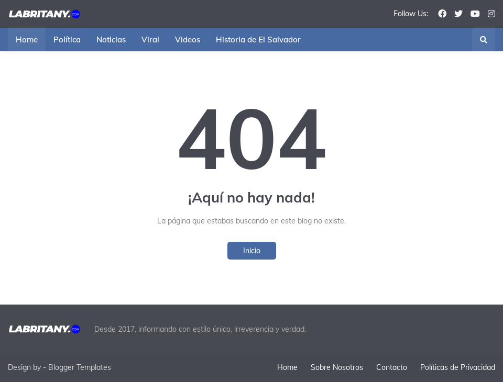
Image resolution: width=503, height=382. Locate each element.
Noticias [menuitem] (111, 39)
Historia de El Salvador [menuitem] (258, 39)
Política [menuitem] (67, 39)
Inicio (251, 250)
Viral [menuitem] (150, 39)
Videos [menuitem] (187, 39)
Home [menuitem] (27, 39)
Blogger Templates (79, 367)
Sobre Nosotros (337, 367)
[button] (483, 39)
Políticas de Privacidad (457, 367)
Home (287, 367)
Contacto (391, 367)
